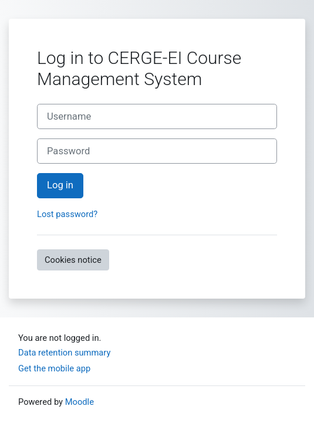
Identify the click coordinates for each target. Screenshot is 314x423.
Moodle (79, 402)
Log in (60, 185)
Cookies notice (73, 260)
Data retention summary (64, 352)
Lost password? (67, 214)
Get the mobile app (54, 368)
